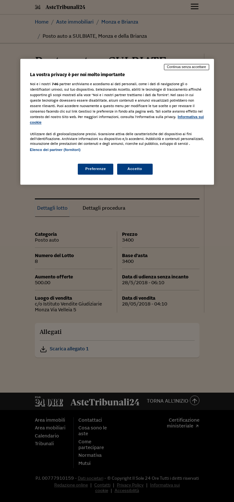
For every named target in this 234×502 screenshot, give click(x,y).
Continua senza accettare (186, 67)
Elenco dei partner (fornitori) (55, 150)
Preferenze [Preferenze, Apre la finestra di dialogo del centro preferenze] (95, 169)
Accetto (134, 169)
